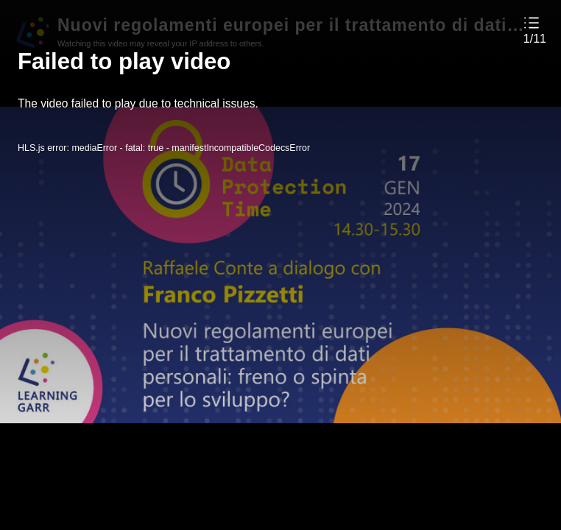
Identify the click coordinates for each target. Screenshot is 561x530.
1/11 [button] (534, 39)
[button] (535, 30)
